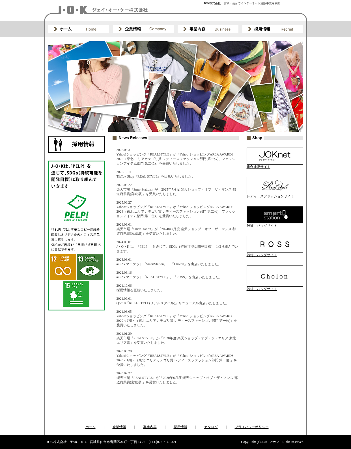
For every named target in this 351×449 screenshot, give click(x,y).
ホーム (90, 427)
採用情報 (180, 427)
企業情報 (119, 427)
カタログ (211, 427)
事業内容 (150, 427)
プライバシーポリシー (252, 427)
